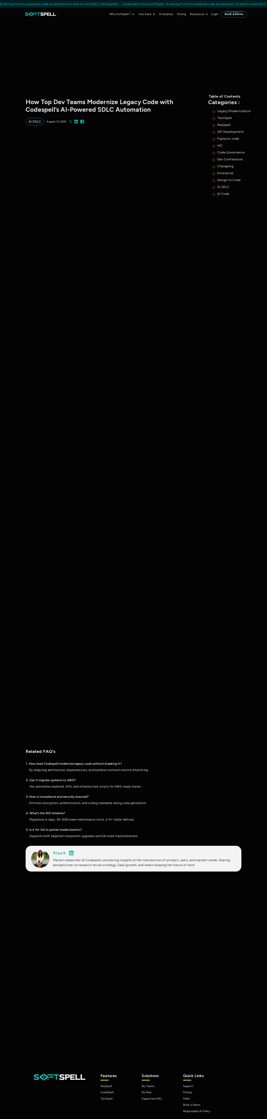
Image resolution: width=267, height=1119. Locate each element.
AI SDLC (223, 187)
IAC (220, 145)
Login (214, 14)
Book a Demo (234, 14)
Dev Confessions (230, 159)
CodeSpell (107, 1092)
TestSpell (224, 118)
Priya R (59, 853)
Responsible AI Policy (196, 1111)
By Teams (148, 1086)
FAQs (186, 1098)
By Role (146, 1092)
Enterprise (166, 14)
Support (188, 1086)
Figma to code (228, 139)
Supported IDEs (152, 1098)
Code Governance (231, 152)
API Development (230, 132)
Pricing (181, 14)
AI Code (223, 194)
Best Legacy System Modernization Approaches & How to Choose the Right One (56, 972)
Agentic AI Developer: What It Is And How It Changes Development (131, 970)
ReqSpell (223, 125)
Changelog (225, 166)
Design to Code (229, 180)
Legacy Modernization (234, 111)
